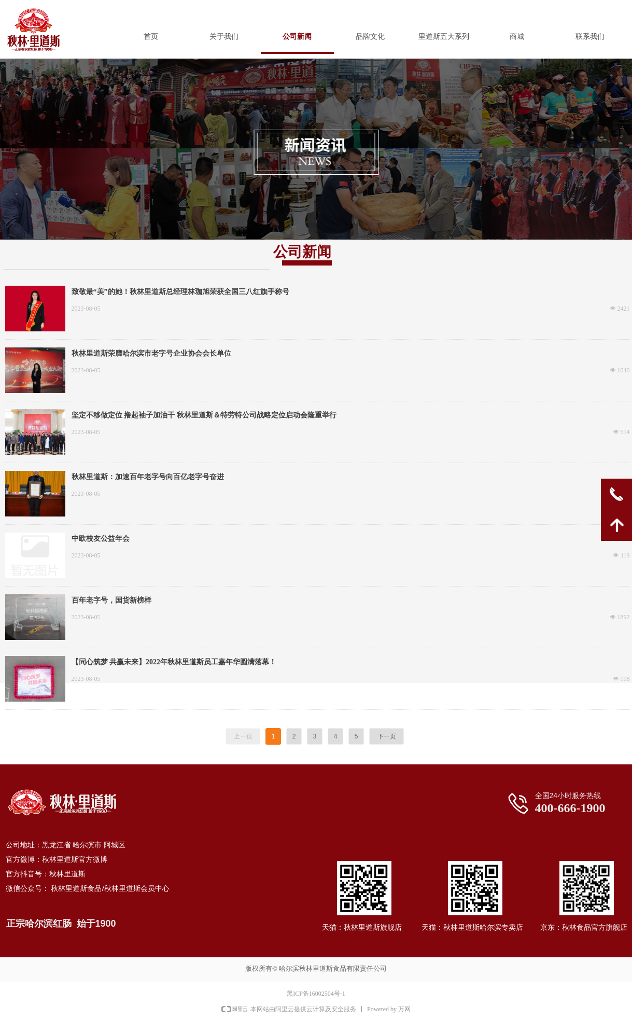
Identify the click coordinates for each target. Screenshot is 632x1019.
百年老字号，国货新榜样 (111, 600)
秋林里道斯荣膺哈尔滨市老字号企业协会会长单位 (151, 353)
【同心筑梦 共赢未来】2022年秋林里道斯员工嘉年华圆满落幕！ (174, 662)
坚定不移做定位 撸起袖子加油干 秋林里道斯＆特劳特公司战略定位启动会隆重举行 (204, 415)
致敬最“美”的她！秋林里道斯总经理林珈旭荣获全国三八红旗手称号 (180, 292)
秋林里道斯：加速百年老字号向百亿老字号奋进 (148, 477)
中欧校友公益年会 (101, 538)
